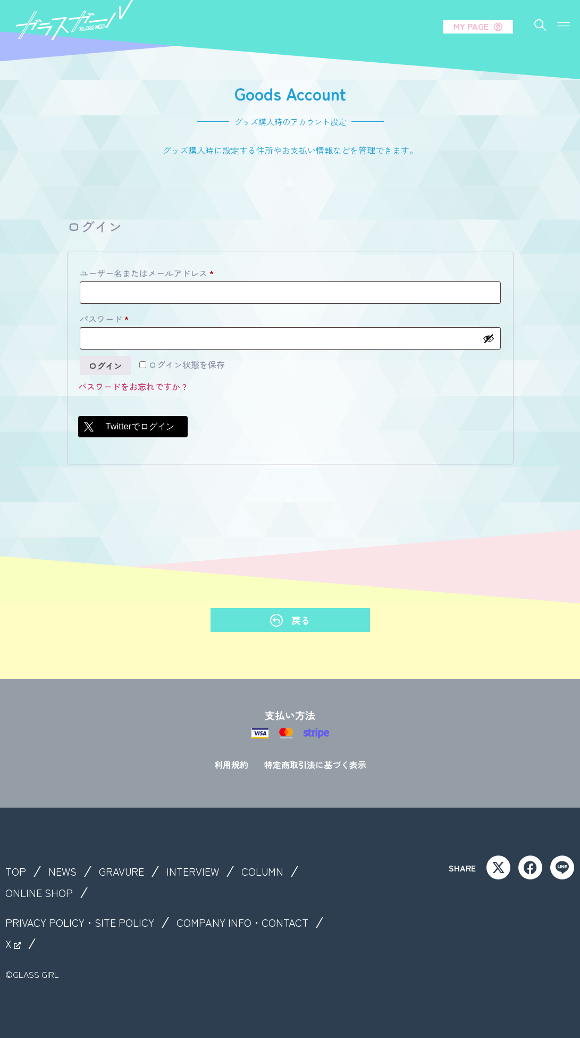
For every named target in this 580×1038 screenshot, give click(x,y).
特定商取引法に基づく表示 (315, 764)
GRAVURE (121, 871)
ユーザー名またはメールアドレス (151, 271)
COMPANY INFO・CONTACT (242, 922)
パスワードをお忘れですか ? (132, 386)
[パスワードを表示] (488, 338)
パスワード (108, 317)
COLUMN (262, 871)
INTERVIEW (192, 871)
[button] (563, 25)
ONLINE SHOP (39, 892)
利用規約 (231, 764)
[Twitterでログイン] (133, 426)
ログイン (105, 365)
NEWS (62, 871)
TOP (15, 871)
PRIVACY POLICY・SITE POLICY (79, 922)
